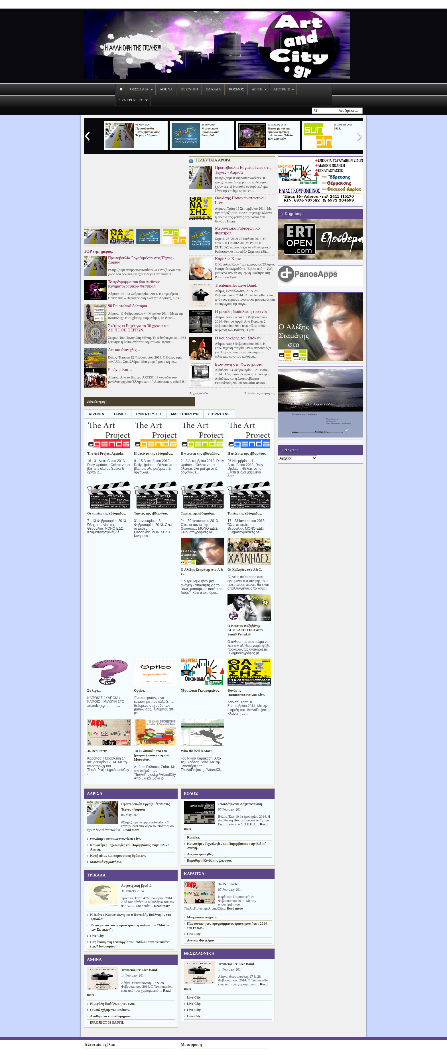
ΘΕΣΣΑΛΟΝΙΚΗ (199, 953)
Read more (131, 830)
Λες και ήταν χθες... (124, 350)
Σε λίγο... (94, 690)
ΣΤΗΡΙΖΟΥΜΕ (219, 414)
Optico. (139, 690)
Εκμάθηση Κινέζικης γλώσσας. (209, 860)
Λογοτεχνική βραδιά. (137, 886)
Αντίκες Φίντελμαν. (201, 940)
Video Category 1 (97, 401)
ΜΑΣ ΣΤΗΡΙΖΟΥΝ (185, 414)
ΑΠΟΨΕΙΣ (281, 89)
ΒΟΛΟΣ (191, 793)
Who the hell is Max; (196, 751)
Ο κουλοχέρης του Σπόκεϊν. (238, 338)
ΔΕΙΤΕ (257, 89)
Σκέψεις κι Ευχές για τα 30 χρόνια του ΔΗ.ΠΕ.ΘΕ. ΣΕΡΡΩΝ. (138, 328)
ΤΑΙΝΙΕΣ (120, 414)
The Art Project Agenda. (105, 453)
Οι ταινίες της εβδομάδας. (106, 513)
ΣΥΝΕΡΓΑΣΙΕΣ (131, 100)
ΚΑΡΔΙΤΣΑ (194, 874)
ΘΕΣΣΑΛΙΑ (139, 89)
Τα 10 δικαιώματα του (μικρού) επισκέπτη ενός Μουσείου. (152, 755)
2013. (337, 128)
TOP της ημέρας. (98, 251)
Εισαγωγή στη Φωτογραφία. (239, 364)
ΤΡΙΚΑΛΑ (96, 875)
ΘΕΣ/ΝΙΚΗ (189, 89)
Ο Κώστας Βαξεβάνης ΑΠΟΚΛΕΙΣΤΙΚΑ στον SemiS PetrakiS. (245, 630)
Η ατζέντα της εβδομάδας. (153, 453)
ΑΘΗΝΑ (166, 89)
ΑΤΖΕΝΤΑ (96, 414)
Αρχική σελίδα (198, 393)
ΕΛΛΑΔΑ (213, 89)
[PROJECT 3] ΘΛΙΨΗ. (107, 1022)
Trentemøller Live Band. (236, 285)
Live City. (97, 936)
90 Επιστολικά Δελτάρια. (128, 306)
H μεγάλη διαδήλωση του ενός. (242, 311)
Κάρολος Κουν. (228, 258)
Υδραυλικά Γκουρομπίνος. (200, 690)
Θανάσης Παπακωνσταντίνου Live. (240, 200)
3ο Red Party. (97, 751)
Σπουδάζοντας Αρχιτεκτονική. (240, 804)
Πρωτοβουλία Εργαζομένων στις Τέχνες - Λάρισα (147, 132)
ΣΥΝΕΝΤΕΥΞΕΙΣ (149, 414)
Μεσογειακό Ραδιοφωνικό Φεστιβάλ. (210, 132)
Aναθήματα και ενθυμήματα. (111, 1016)
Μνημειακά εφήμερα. (202, 917)
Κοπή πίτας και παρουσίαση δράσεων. (118, 856)
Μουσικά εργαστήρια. (106, 862)
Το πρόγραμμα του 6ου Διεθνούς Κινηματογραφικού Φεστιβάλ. (134, 284)
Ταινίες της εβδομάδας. (151, 513)
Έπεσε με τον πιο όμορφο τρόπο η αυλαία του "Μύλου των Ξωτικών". (281, 133)
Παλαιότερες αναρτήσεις (259, 393)
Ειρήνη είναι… (120, 370)
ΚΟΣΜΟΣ (236, 89)
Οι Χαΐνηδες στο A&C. (244, 570)
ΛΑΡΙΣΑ (94, 793)
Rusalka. (193, 837)
